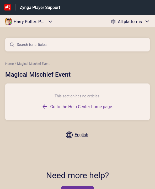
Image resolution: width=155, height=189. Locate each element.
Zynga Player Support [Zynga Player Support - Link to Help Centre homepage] (40, 7)
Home (9, 64)
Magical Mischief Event (33, 64)
